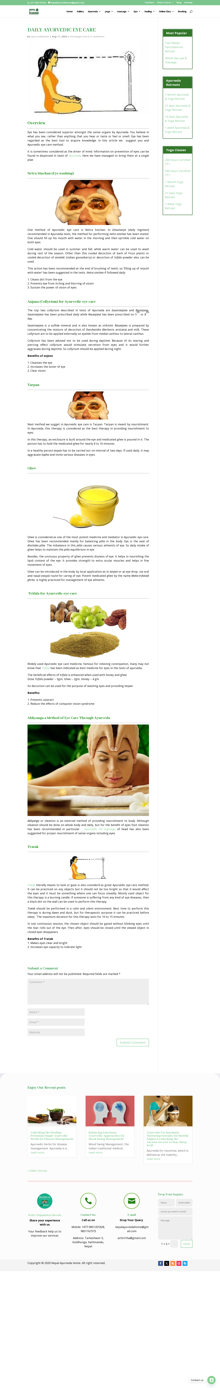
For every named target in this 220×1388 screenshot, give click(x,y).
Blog (179, 3)
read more (37, 1152)
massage (121, 11)
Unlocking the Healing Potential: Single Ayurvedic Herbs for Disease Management (52, 1136)
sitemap (188, 3)
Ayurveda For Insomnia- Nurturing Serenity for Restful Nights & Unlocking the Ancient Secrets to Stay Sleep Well (167, 1139)
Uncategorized (79, 36)
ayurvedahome (40, 36)
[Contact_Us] (211, 1380)
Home (69, 11)
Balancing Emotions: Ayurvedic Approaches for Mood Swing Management (107, 1136)
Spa (135, 11)
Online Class (165, 11)
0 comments (97, 36)
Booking (182, 11)
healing (148, 11)
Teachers (149, 3)
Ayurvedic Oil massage (100, 829)
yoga (107, 11)
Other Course (164, 3)
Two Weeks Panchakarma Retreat (174, 47)
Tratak (31, 885)
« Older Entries (37, 1171)
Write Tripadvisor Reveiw (44, 1215)
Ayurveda (93, 11)
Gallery (80, 11)
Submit (186, 1243)
